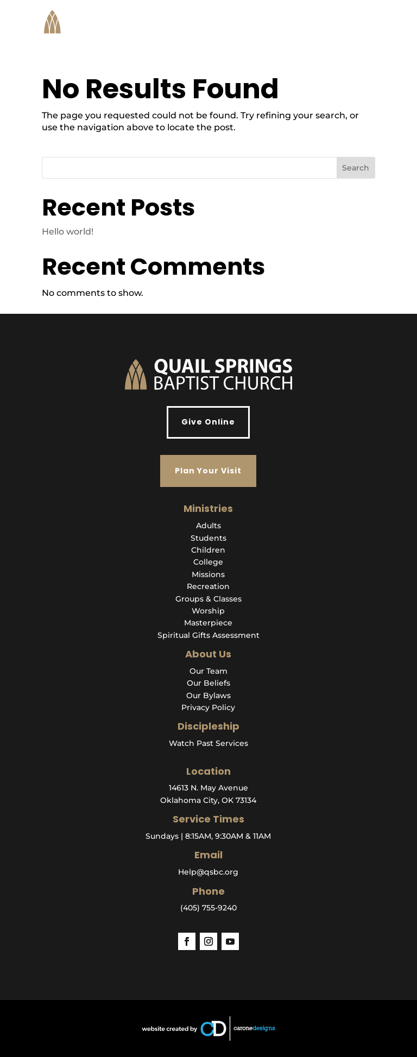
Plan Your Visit (208, 470)
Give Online (208, 421)
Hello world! (67, 231)
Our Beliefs (208, 683)
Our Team (208, 671)
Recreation (208, 586)
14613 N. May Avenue (208, 788)
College (208, 562)
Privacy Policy (208, 707)
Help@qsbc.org (208, 872)
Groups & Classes (208, 599)
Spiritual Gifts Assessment (208, 635)
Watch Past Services (208, 743)
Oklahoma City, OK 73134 (208, 800)
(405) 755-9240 (208, 908)
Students (208, 538)
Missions (208, 574)
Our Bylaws (208, 695)
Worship (208, 611)
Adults (208, 525)
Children (208, 550)
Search (355, 168)
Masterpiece (208, 623)
